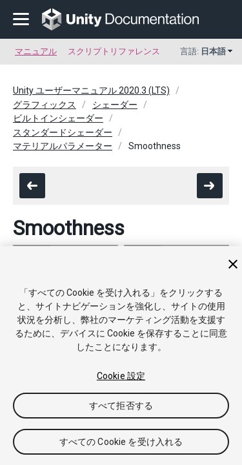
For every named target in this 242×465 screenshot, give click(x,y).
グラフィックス (44, 104)
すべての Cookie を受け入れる (121, 442)
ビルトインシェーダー (58, 118)
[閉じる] (233, 264)
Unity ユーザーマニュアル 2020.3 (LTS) (91, 90)
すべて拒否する (121, 405)
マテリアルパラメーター (62, 146)
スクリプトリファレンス (114, 51)
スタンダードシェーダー (62, 132)
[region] (121, 355)
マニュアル (36, 51)
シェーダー (114, 104)
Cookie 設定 (121, 376)
